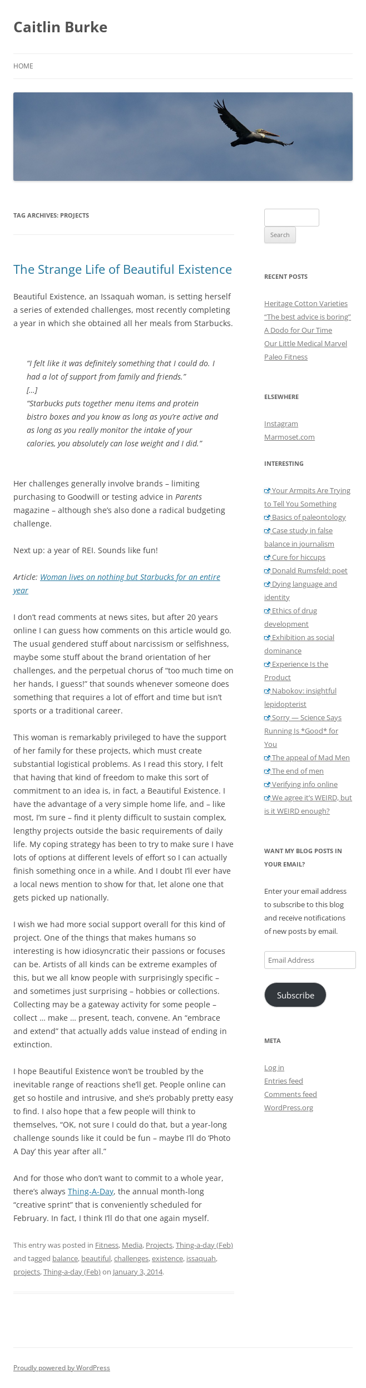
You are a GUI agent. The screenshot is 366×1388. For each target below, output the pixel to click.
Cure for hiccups (294, 557)
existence (167, 1258)
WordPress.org (288, 1107)
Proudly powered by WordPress (61, 1367)
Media (132, 1245)
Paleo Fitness (286, 357)
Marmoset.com (289, 437)
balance (65, 1258)
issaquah (201, 1258)
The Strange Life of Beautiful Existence (122, 268)
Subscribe (295, 995)
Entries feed (283, 1081)
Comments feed (290, 1094)
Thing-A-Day (90, 1191)
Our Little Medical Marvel (305, 343)
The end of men (294, 771)
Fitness (106, 1245)
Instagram (281, 424)
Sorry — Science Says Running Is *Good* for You (303, 730)
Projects (159, 1245)
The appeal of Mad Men (307, 757)
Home (23, 66)
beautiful (96, 1258)
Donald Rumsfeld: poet (306, 570)
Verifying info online (301, 784)
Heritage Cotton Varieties (306, 303)
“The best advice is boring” (307, 317)
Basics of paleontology (305, 517)
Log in (274, 1067)
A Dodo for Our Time (298, 330)
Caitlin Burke (60, 27)
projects (26, 1272)
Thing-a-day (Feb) (204, 1245)
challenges (131, 1258)
